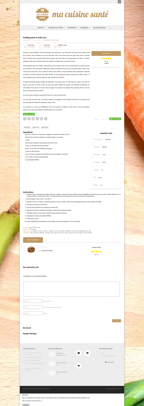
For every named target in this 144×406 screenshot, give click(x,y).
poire (66, 233)
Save (104, 119)
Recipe (27, 127)
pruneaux (71, 233)
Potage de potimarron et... (61, 354)
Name (47, 301)
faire (64, 95)
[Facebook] (79, 353)
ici (41, 401)
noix (52, 233)
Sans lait (88, 231)
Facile (60, 47)
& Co (119, 389)
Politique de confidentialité (108, 356)
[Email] (79, 365)
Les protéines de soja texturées (34, 357)
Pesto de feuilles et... (61, 364)
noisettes (47, 233)
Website (45, 313)
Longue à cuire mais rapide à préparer (60, 231)
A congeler (34, 231)
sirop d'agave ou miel (81, 233)
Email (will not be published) (52, 307)
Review (45, 127)
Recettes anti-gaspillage (78, 231)
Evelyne (48, 40)
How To (36, 127)
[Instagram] (88, 353)
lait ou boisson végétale (37, 233)
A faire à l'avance (43, 231)
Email (97, 119)
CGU (102, 353)
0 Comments (55, 40)
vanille (90, 233)
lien (54, 102)
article (62, 77)
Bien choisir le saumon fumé (33, 360)
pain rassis (61, 233)
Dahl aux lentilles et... (61, 373)
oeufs (55, 233)
